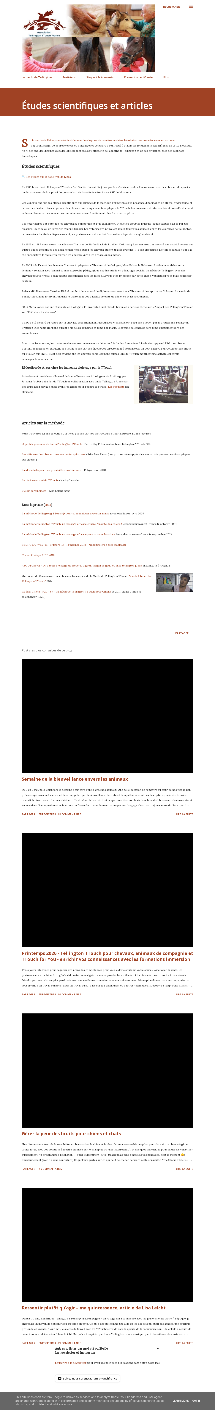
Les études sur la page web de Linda (48, 176)
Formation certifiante (138, 77)
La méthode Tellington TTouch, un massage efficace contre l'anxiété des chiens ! (72, 524)
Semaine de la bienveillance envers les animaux (75, 779)
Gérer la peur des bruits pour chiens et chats (71, 1133)
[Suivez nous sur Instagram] (87, 1378)
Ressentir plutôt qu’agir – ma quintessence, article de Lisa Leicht (94, 1308)
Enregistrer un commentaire (60, 814)
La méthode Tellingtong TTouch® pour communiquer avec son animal (65, 513)
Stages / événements (99, 77)
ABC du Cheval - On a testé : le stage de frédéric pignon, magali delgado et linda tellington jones (82, 565)
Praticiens (69, 77)
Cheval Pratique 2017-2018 (38, 555)
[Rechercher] (171, 6)
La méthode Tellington (37, 77)
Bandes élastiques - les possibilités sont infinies (51, 470)
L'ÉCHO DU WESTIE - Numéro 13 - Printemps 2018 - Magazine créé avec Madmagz (74, 544)
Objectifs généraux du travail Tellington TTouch (52, 444)
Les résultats (116, 386)
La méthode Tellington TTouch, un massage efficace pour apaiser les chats (68, 534)
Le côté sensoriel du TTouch (40, 480)
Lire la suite (184, 814)
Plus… (167, 77)
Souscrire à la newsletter (70, 1362)
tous (48, 505)
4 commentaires (50, 1169)
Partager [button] (182, 633)
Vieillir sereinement (34, 490)
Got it (196, 1400)
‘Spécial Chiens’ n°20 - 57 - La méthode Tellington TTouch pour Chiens (66, 591)
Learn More (181, 1400)
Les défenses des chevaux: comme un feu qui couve (53, 454)
